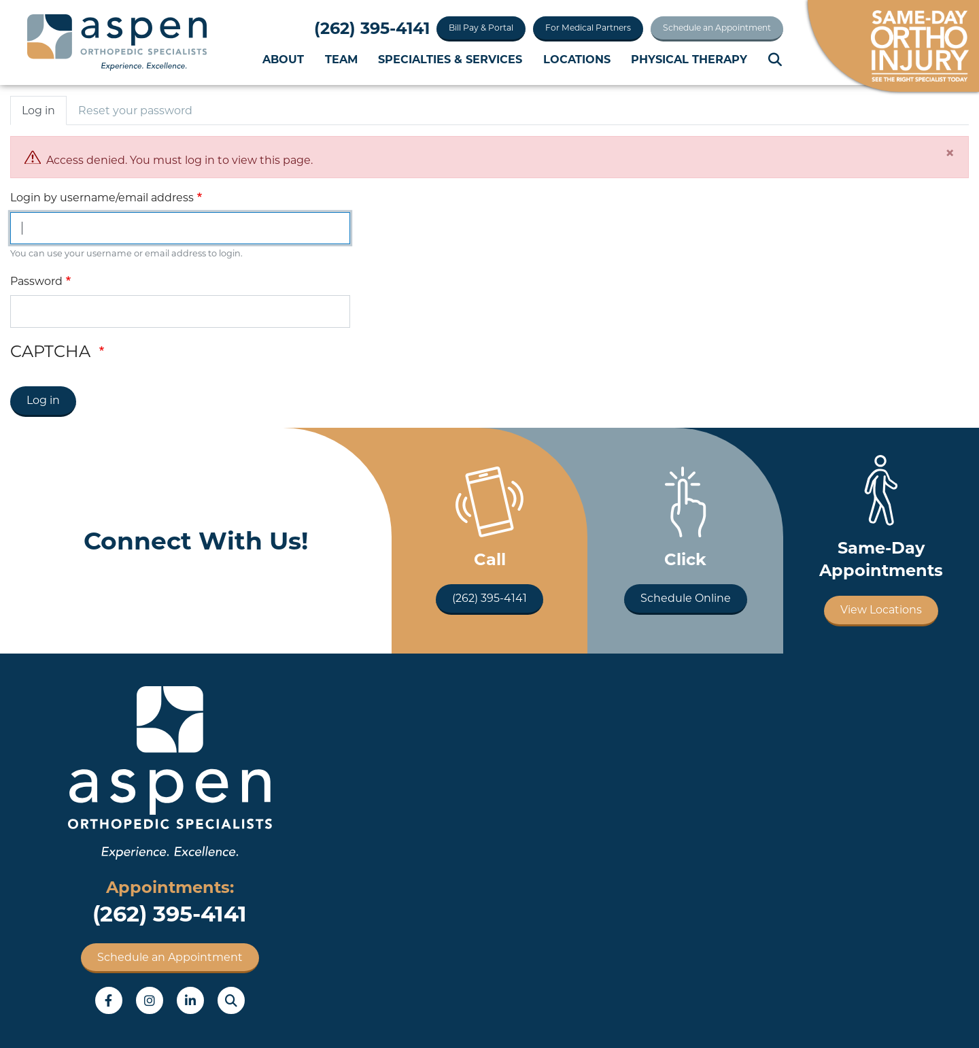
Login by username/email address (102, 197)
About (283, 59)
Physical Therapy (689, 59)
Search (775, 60)
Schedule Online (685, 598)
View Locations (881, 609)
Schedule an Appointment (717, 27)
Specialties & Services (450, 59)
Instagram (149, 1000)
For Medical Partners (588, 27)
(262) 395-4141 (372, 28)
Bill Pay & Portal (481, 27)
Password (36, 281)
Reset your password (135, 110)
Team (341, 59)
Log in (38, 110)
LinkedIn (190, 1000)
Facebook (108, 1000)
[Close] (949, 153)
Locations (577, 59)
